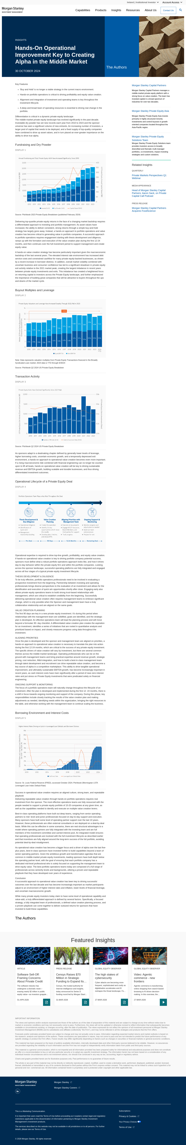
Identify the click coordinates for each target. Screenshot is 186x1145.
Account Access (171, 2)
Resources (133, 10)
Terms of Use (125, 1127)
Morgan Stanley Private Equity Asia (150, 111)
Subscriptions (124, 1111)
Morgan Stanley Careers (65, 1088)
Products (100, 10)
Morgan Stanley (61, 1082)
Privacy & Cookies (127, 1116)
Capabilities (82, 10)
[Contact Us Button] (168, 10)
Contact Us (168, 10)
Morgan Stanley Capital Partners (149, 85)
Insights (116, 10)
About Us (150, 10)
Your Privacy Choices (130, 1122)
